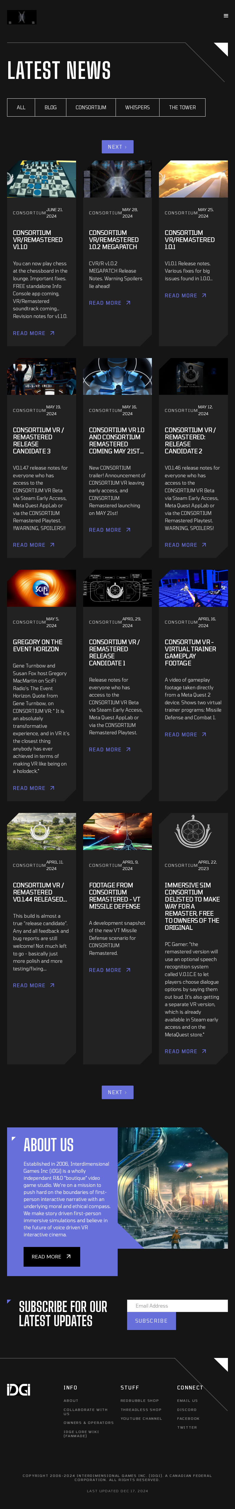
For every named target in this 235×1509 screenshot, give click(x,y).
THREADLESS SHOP (141, 1409)
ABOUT (71, 1400)
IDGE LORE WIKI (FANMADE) (81, 1434)
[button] (226, 15)
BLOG (51, 107)
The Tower (182, 107)
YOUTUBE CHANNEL (141, 1418)
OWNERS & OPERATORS (89, 1422)
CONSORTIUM (91, 107)
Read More (29, 333)
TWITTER (187, 1427)
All (21, 107)
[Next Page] (118, 147)
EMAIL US (187, 1400)
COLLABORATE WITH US (86, 1411)
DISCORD (187, 1409)
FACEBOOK (188, 1418)
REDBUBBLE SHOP (140, 1400)
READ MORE (46, 1256)
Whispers (137, 107)
